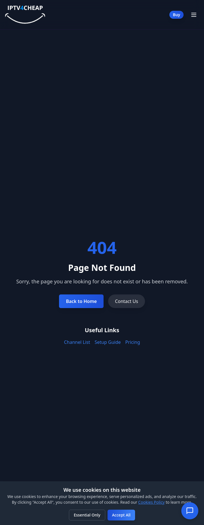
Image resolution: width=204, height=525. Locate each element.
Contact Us (126, 301)
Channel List (77, 342)
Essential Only (87, 515)
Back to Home (81, 301)
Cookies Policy (151, 502)
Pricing (132, 342)
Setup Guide (108, 342)
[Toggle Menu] (193, 14)
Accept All (121, 515)
